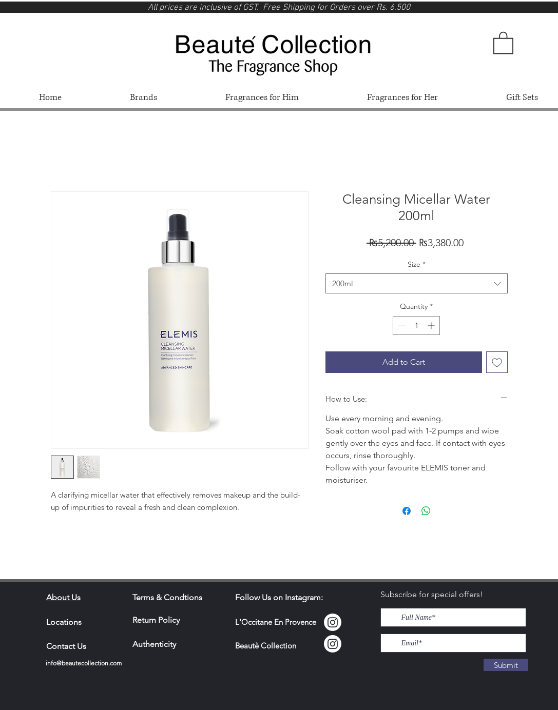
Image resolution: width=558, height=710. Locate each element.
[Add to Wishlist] (497, 362)
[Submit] (506, 665)
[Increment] (432, 325)
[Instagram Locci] (332, 622)
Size (417, 264)
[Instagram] (332, 644)
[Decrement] (400, 325)
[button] (503, 42)
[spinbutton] (416, 325)
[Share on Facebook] (406, 511)
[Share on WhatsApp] (426, 511)
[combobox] (416, 283)
